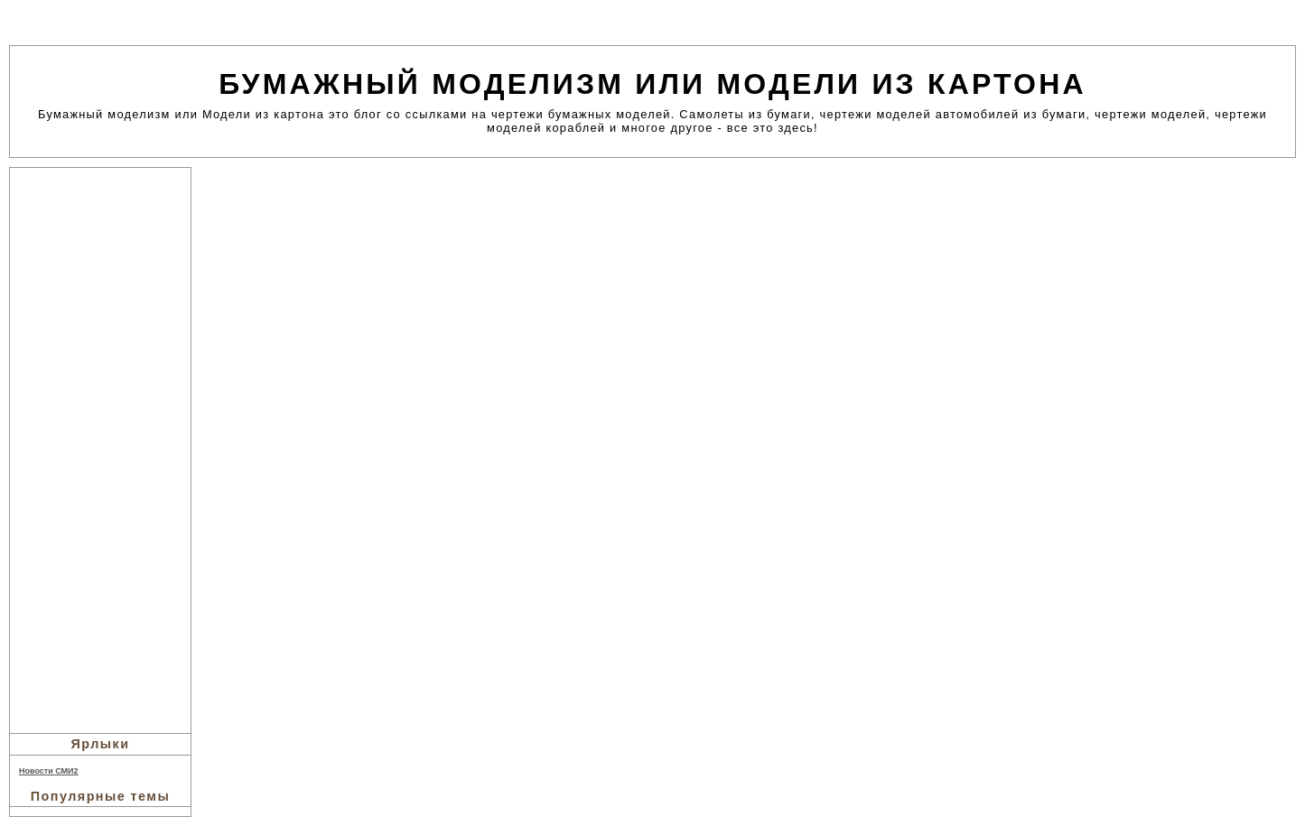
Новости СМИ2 (49, 770)
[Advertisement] (100, 448)
